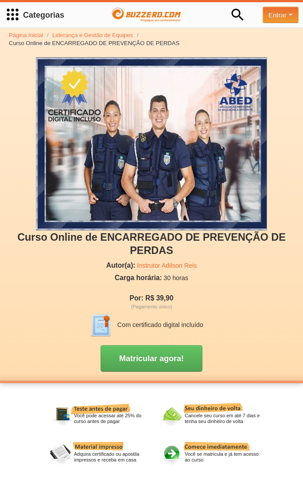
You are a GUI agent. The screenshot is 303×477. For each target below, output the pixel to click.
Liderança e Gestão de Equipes (92, 35)
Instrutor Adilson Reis (167, 265)
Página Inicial (26, 35)
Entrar (280, 15)
